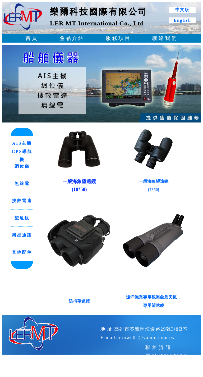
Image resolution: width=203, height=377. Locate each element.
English (182, 20)
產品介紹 (72, 38)
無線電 (22, 183)
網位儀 (22, 166)
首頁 (31, 38)
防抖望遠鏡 (79, 301)
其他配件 (22, 252)
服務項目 (118, 38)
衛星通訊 (22, 235)
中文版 (182, 9)
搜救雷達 (22, 200)
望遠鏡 (22, 218)
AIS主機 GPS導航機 (22, 151)
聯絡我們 (165, 38)
